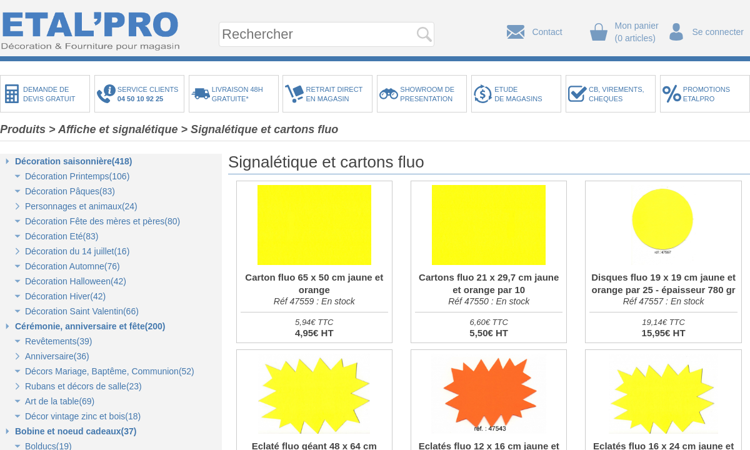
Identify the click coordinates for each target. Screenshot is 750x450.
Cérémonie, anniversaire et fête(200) (90, 326)
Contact (547, 32)
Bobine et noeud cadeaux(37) (75, 431)
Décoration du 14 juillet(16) (77, 251)
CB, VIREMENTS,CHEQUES (616, 94)
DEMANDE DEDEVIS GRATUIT (49, 94)
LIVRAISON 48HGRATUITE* (237, 94)
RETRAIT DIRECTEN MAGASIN (334, 94)
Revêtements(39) (58, 341)
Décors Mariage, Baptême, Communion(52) (109, 371)
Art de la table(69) (59, 401)
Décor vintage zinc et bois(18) (83, 416)
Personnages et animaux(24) (81, 206)
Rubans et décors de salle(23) (83, 386)
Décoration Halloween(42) (75, 281)
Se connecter (718, 32)
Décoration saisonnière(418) (73, 161)
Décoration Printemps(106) (77, 176)
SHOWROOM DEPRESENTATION (427, 94)
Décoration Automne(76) (72, 266)
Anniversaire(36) (57, 356)
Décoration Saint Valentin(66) (82, 311)
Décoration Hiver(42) (65, 296)
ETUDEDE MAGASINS (518, 94)
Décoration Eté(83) (62, 236)
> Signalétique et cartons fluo (260, 129)
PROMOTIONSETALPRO (706, 94)
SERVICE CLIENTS (150, 94)
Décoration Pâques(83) (70, 191)
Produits (23, 129)
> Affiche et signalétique (113, 129)
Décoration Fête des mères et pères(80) (102, 221)
